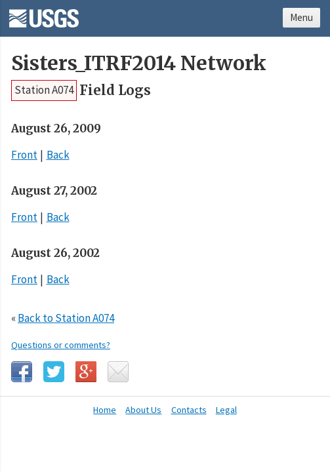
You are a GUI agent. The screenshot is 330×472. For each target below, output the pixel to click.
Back (58, 155)
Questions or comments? (60, 345)
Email (118, 371)
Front (24, 155)
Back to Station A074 (66, 318)
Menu (301, 17)
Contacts (189, 410)
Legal (226, 410)
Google (85, 371)
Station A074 (43, 90)
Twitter (53, 371)
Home (104, 410)
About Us (143, 410)
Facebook (21, 371)
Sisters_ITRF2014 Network (138, 63)
